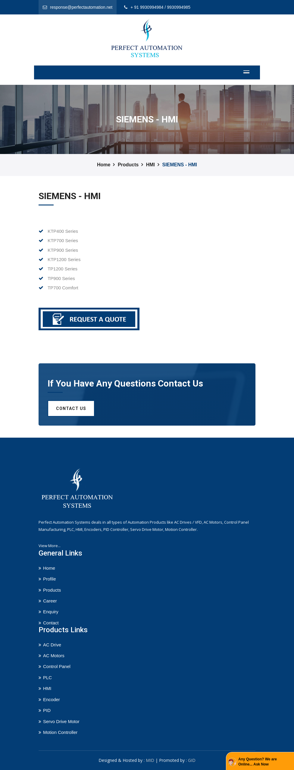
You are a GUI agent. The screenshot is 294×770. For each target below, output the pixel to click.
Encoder (51, 699)
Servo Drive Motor (61, 721)
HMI (150, 164)
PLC (47, 677)
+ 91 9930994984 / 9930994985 (160, 7)
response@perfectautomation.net (81, 7)
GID (191, 760)
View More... (50, 545)
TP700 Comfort (58, 287)
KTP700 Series (58, 240)
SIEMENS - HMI (179, 164)
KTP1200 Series (59, 259)
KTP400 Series (58, 231)
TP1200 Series (58, 268)
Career (50, 600)
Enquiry (50, 611)
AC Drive (52, 644)
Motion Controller (60, 732)
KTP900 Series (58, 250)
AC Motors (53, 655)
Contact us (71, 408)
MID (150, 760)
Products (128, 164)
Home (103, 164)
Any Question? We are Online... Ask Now (257, 761)
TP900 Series (57, 278)
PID (47, 710)
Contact (51, 622)
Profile (49, 578)
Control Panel (56, 666)
